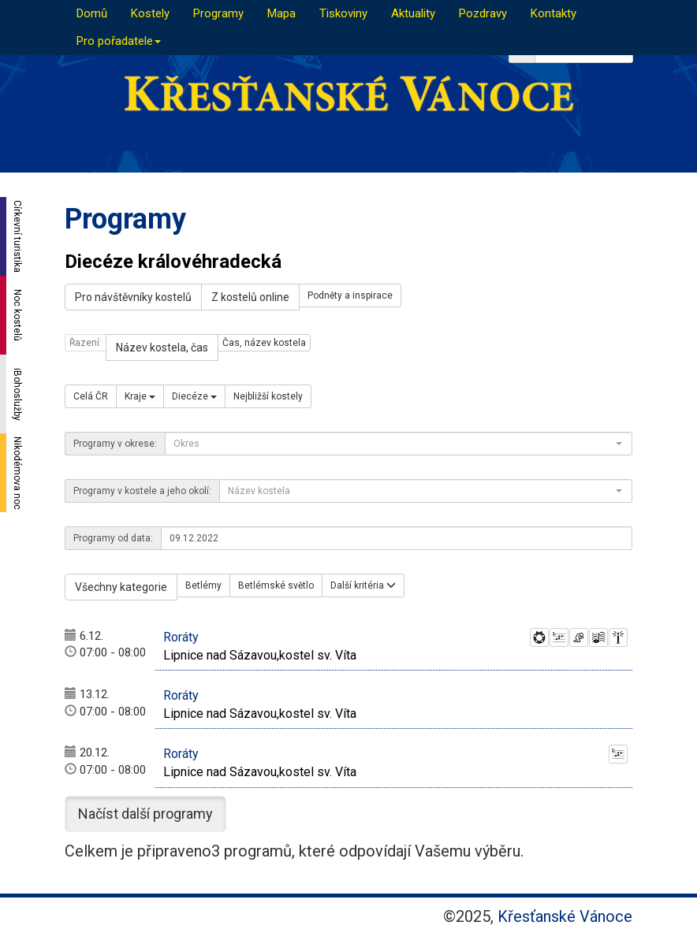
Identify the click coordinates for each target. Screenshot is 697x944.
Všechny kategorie (121, 587)
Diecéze (194, 396)
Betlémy (203, 585)
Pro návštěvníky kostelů (133, 297)
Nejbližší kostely (268, 396)
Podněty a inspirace (350, 295)
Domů (91, 13)
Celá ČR (90, 396)
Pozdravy (483, 13)
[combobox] (398, 443)
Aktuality (413, 13)
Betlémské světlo (276, 585)
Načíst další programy (145, 813)
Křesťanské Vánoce (565, 916)
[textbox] (393, 444)
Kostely (150, 13)
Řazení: (85, 342)
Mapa (281, 13)
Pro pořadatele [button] (118, 41)
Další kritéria (363, 585)
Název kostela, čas (162, 347)
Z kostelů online (250, 297)
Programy (218, 13)
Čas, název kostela (264, 342)
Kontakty (553, 13)
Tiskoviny (343, 13)
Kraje (140, 396)
